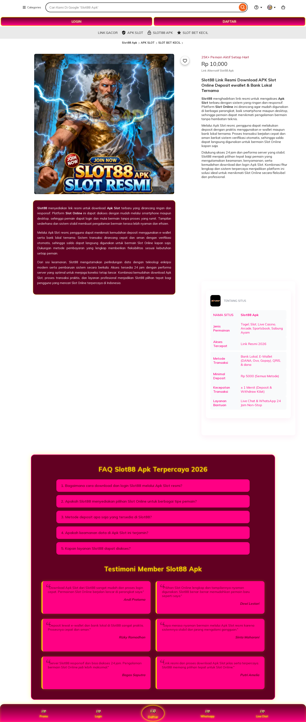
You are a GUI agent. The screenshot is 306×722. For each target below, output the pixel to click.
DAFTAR (229, 21)
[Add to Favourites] (185, 60)
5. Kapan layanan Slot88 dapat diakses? (96, 548)
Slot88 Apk (129, 42)
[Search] (243, 7)
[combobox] (141, 7)
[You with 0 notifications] (271, 7)
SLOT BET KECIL (169, 42)
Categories (31, 7)
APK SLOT (148, 42)
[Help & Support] (258, 7)
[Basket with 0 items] (283, 7)
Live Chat (262, 713)
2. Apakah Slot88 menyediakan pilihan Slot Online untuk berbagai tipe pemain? (129, 501)
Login (98, 713)
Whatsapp (207, 713)
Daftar (153, 713)
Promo (44, 713)
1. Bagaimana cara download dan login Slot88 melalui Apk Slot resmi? (121, 485)
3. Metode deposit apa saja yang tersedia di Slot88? (106, 517)
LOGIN (76, 21)
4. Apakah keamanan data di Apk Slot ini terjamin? (104, 532)
